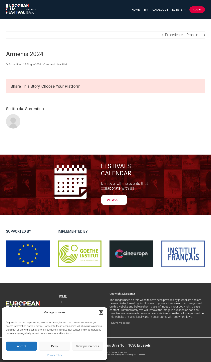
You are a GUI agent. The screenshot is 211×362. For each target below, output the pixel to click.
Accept (21, 346)
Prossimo (193, 35)
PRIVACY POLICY (119, 323)
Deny (54, 346)
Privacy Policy (54, 355)
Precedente (174, 35)
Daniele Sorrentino (119, 352)
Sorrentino (15, 64)
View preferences (87, 346)
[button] (101, 312)
